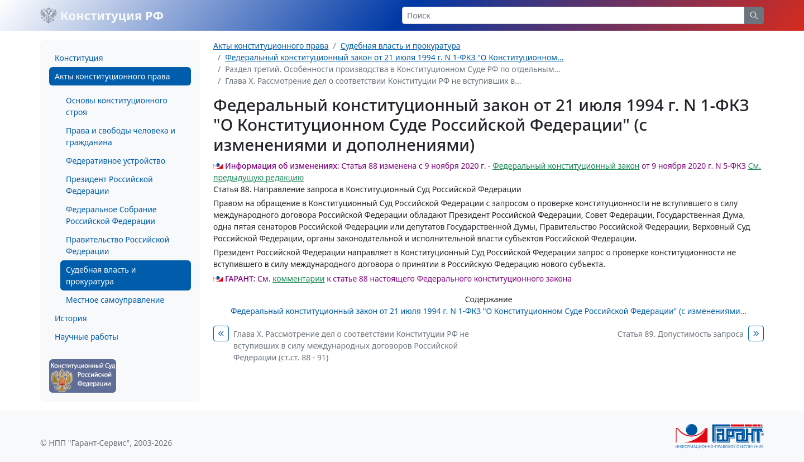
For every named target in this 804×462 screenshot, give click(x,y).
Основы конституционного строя (117, 106)
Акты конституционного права (112, 76)
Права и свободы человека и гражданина (120, 136)
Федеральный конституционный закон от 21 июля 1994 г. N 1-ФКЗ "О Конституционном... (394, 57)
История (71, 318)
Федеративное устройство (115, 160)
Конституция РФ (102, 15)
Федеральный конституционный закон (565, 165)
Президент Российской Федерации (109, 185)
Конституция (79, 58)
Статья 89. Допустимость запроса (681, 333)
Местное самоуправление (115, 299)
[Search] (573, 15)
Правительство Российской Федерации (117, 245)
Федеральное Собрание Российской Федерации (111, 215)
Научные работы (86, 336)
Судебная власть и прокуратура (101, 275)
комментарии (298, 278)
